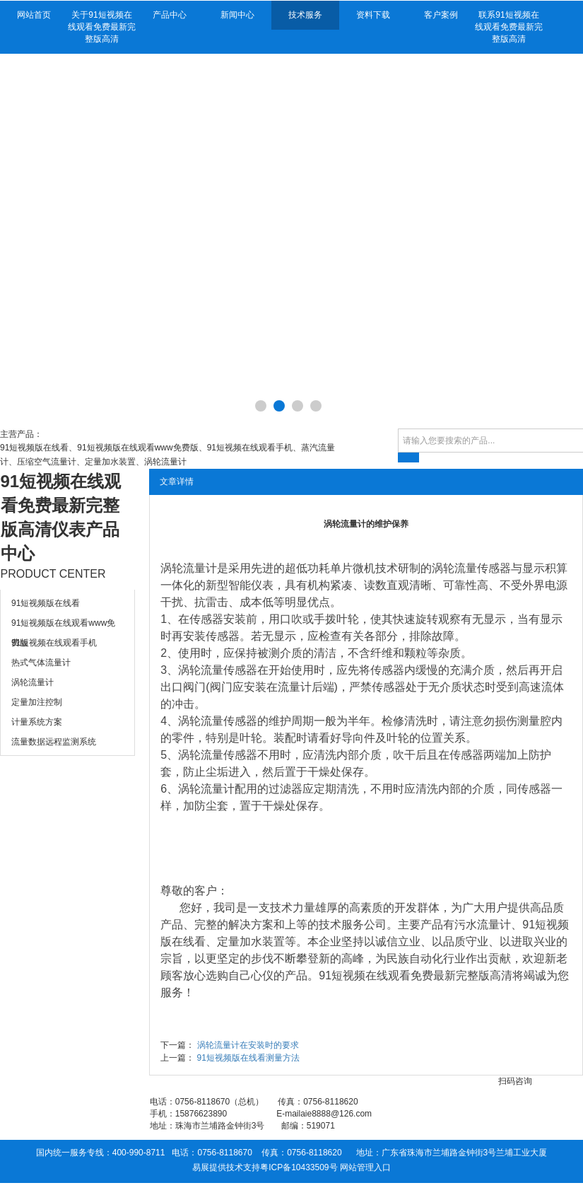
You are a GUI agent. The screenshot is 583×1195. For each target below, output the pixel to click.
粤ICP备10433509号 (298, 1167)
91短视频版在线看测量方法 (248, 1058)
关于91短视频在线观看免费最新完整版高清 (102, 27)
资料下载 (373, 15)
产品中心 (170, 15)
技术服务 (305, 15)
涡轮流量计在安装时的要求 (248, 1045)
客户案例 (441, 15)
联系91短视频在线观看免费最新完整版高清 (509, 27)
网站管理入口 (365, 1167)
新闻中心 (237, 15)
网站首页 (34, 15)
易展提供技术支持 (226, 1167)
